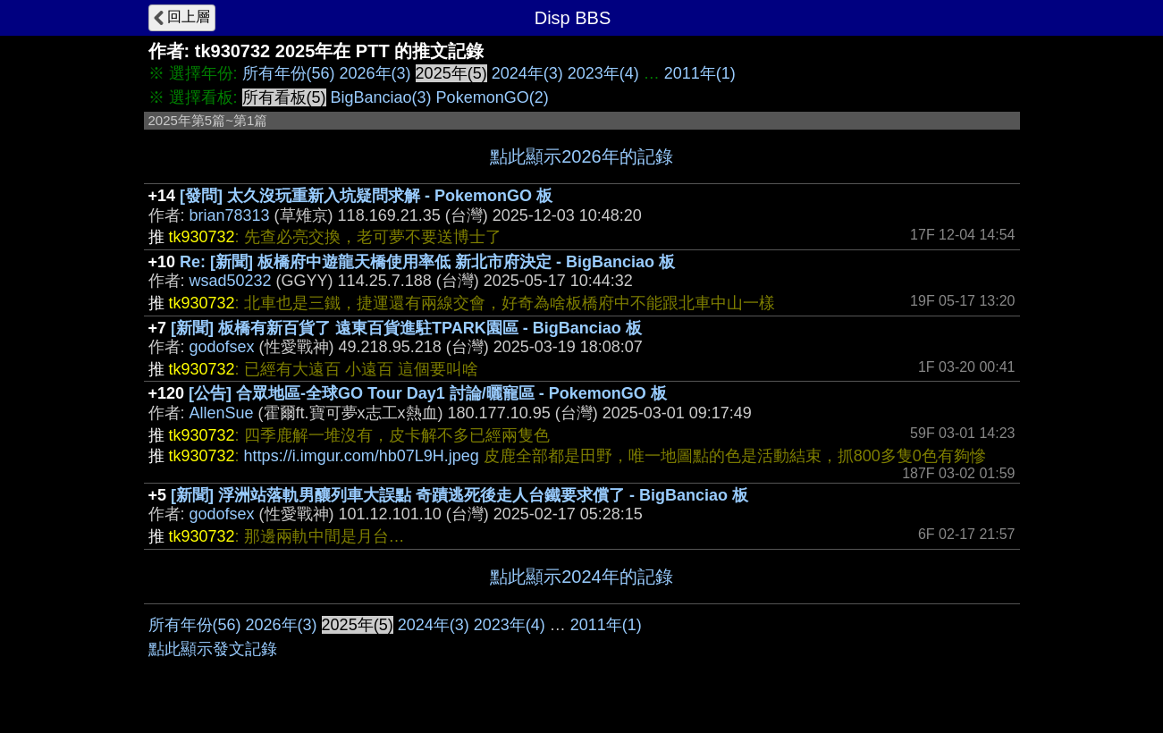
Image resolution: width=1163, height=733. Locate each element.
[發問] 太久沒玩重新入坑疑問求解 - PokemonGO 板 (366, 196)
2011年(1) (700, 73)
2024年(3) (527, 73)
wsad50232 (231, 281)
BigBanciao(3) (381, 97)
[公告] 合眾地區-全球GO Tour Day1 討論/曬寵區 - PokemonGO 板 (428, 393)
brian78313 (230, 215)
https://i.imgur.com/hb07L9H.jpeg (361, 456)
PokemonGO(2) (492, 97)
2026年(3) (375, 73)
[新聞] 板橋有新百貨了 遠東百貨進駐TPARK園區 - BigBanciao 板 (406, 328)
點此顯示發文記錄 (212, 649)
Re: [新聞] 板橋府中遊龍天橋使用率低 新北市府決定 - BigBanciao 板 (427, 262)
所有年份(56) (288, 73)
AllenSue (222, 413)
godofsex (222, 347)
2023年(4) (603, 73)
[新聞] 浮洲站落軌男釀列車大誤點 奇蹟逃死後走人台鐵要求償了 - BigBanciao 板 (459, 495)
